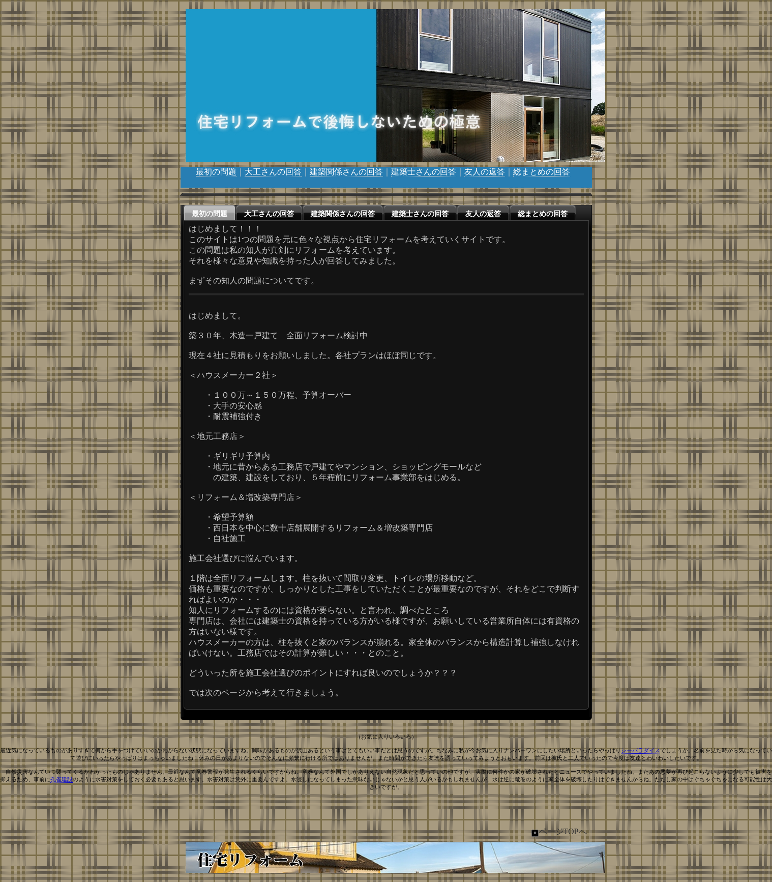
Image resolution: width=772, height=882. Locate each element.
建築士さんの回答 (423, 171)
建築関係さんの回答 (346, 171)
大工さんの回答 (273, 171)
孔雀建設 (61, 779)
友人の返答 (484, 171)
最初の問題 (216, 171)
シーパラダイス (640, 750)
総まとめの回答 (541, 171)
